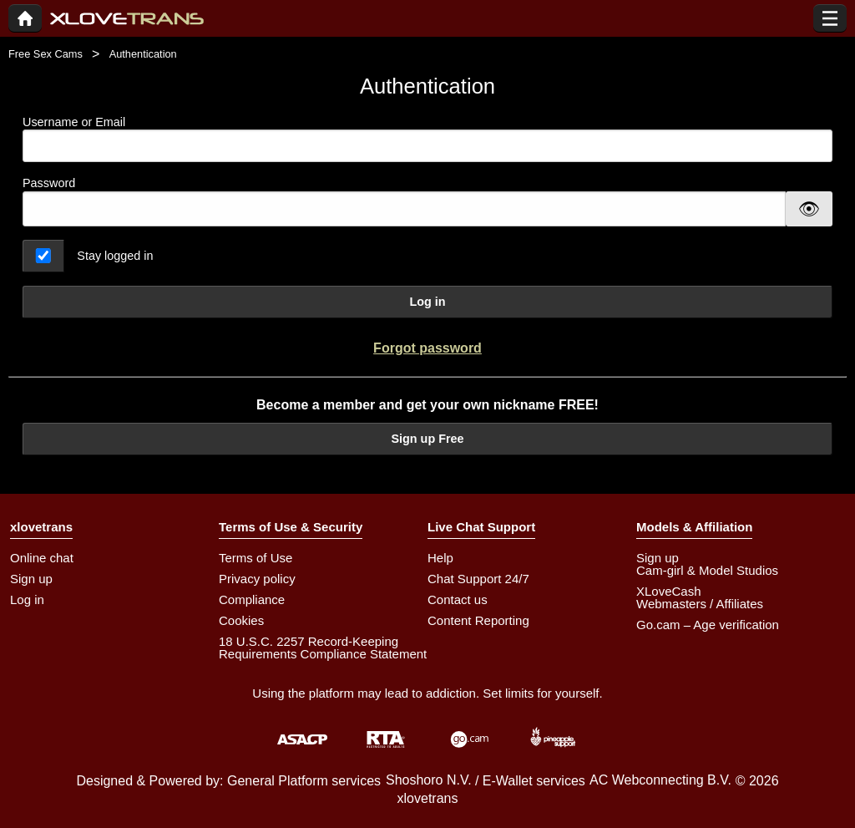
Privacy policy (257, 578)
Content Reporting (478, 620)
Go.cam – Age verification (707, 624)
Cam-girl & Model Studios (707, 570)
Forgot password (427, 348)
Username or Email (427, 139)
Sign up (31, 578)
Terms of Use (255, 558)
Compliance (252, 599)
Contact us (458, 599)
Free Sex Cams (45, 54)
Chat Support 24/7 (478, 578)
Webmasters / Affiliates (699, 604)
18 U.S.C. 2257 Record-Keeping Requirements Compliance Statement (323, 647)
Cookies (241, 620)
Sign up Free (427, 438)
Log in (427, 301)
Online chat (41, 558)
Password (49, 183)
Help (440, 558)
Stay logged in (115, 255)
